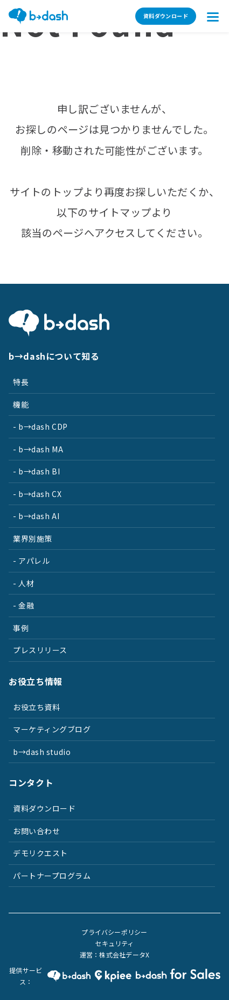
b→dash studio (42, 751)
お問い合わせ (36, 831)
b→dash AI (38, 516)
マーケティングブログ (52, 729)
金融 (26, 605)
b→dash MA (40, 449)
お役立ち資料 (36, 707)
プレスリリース (40, 650)
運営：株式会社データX (115, 954)
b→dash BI (39, 471)
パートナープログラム (52, 875)
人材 (26, 583)
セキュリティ (114, 943)
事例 (21, 628)
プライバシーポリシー (114, 931)
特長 (21, 381)
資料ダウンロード (165, 16)
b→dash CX (39, 493)
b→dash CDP (43, 426)
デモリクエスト (40, 853)
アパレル (34, 560)
